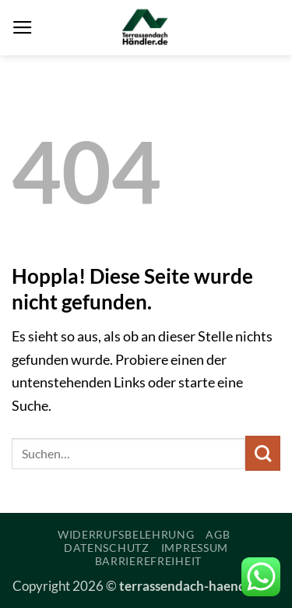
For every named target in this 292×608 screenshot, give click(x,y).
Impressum (194, 547)
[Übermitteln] (262, 453)
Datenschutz (107, 547)
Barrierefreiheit (148, 560)
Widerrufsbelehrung (126, 534)
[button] (22, 28)
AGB (218, 534)
